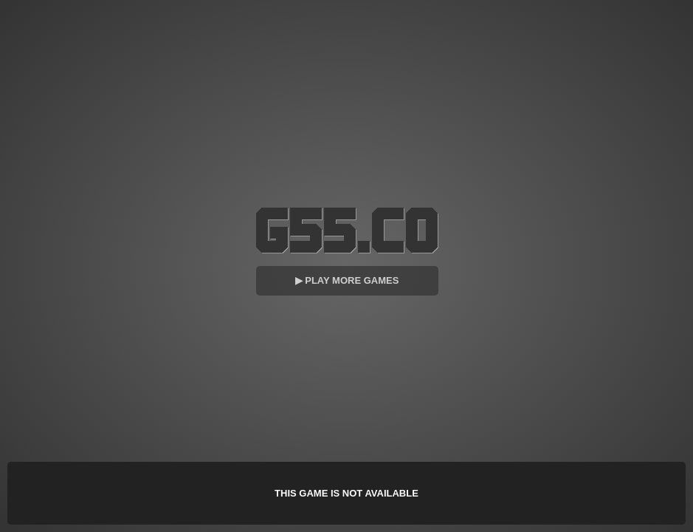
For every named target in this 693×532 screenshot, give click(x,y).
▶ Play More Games (347, 280)
